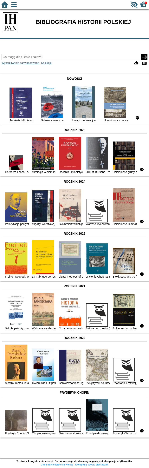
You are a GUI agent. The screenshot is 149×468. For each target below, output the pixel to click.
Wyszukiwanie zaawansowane (20, 62)
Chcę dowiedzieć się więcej (57, 464)
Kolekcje (46, 62)
